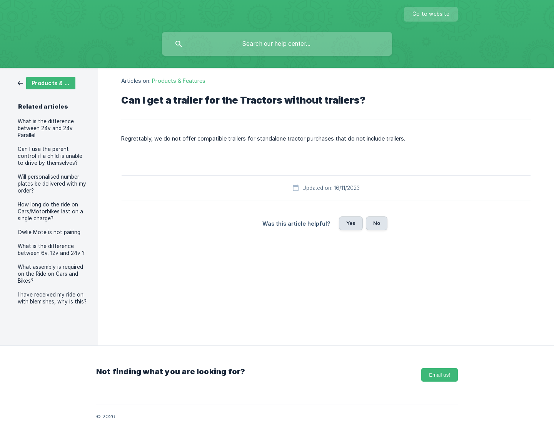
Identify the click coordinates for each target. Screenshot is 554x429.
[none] (431, 14)
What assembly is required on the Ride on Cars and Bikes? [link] (50, 274)
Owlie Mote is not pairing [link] (49, 232)
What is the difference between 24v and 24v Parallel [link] (46, 128)
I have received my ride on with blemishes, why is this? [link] (52, 298)
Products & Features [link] (178, 80)
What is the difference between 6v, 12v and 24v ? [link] (51, 249)
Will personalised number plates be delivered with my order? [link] (52, 184)
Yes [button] (350, 223)
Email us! (439, 375)
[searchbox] (277, 44)
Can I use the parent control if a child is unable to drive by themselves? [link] (50, 156)
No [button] (376, 223)
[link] (46, 82)
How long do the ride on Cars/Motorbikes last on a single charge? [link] (50, 211)
